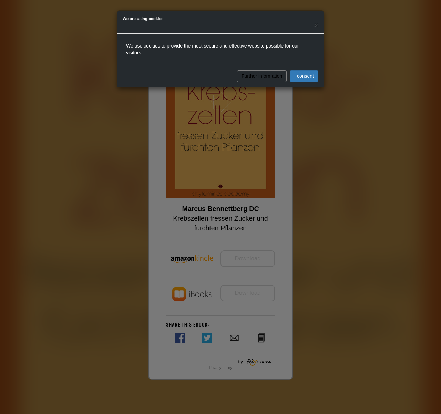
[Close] (316, 24)
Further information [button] (262, 76)
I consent (304, 76)
